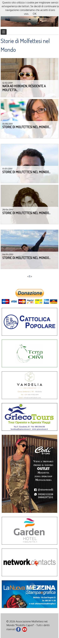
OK (34, 13)
